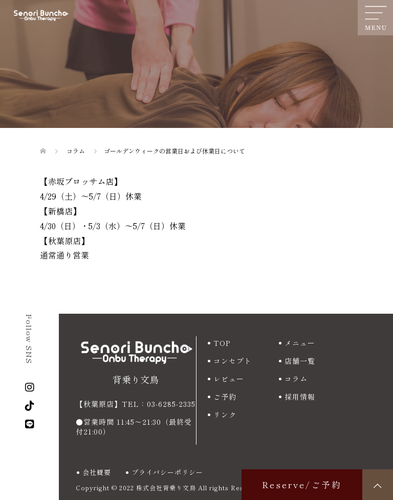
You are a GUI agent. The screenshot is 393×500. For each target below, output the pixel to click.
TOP (221, 343)
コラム (296, 379)
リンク (224, 414)
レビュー (228, 379)
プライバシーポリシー (167, 472)
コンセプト (232, 361)
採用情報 (300, 397)
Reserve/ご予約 (302, 484)
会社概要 (96, 472)
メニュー (300, 343)
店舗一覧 (300, 361)
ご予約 (224, 397)
